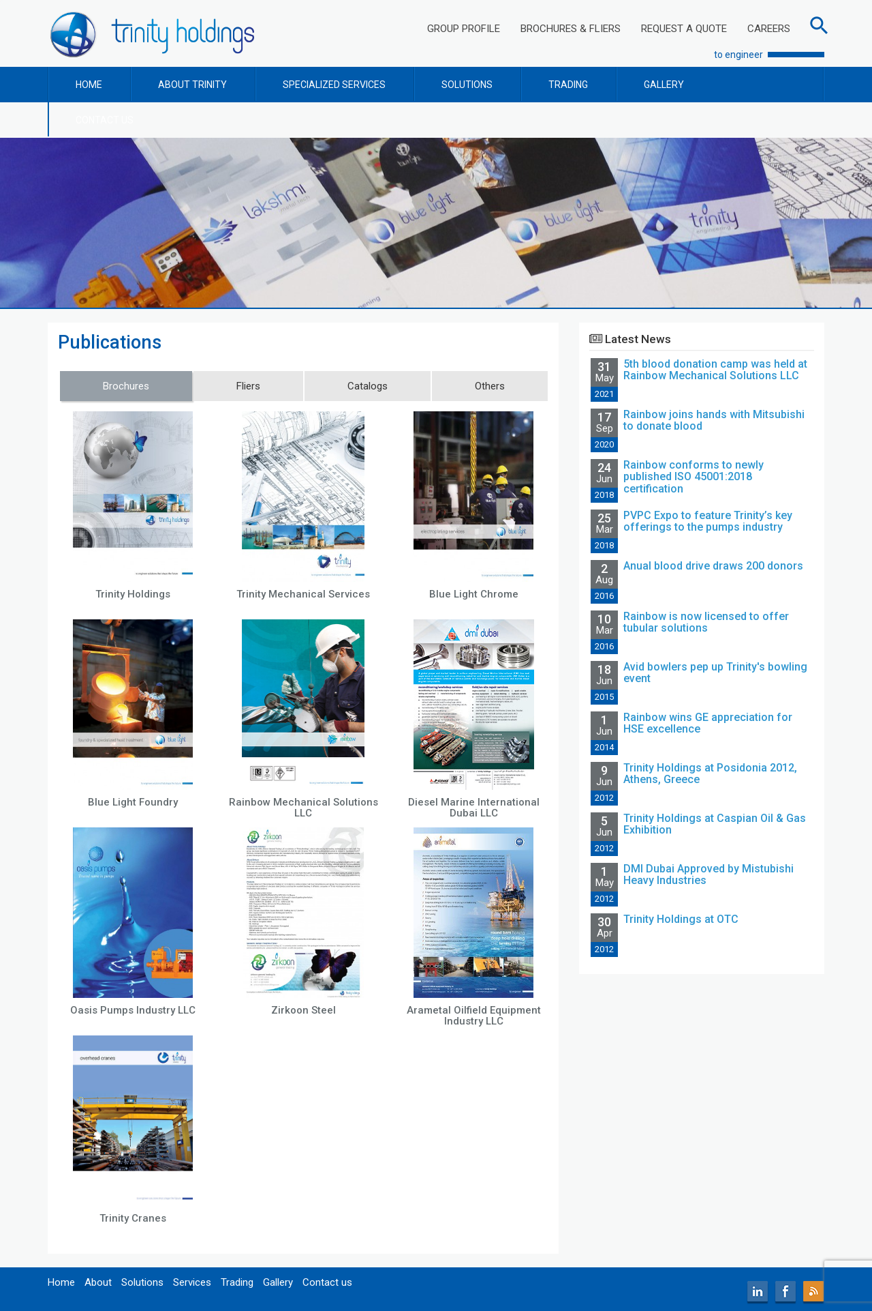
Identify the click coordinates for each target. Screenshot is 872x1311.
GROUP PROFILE (463, 29)
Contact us (327, 1282)
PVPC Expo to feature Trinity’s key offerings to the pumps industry (707, 521)
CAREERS (768, 29)
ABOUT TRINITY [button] (192, 84)
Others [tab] (490, 386)
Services (192, 1282)
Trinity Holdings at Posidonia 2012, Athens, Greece (710, 773)
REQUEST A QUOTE (684, 29)
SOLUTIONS (467, 84)
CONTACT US (105, 120)
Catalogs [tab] (367, 386)
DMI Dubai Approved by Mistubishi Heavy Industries (708, 874)
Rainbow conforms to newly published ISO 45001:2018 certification (693, 476)
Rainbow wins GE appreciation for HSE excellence (707, 723)
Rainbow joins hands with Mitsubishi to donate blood (714, 420)
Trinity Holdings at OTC (680, 919)
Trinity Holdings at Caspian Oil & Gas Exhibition (714, 824)
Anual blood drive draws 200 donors (713, 565)
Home (61, 1282)
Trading (237, 1282)
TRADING (568, 84)
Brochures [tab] (126, 386)
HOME (89, 84)
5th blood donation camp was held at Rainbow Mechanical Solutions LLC (715, 370)
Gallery (278, 1282)
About (98, 1282)
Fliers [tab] (248, 386)
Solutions (142, 1282)
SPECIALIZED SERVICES (334, 84)
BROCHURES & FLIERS (570, 29)
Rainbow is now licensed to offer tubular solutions (706, 622)
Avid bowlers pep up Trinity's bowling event (715, 673)
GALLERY (664, 84)
